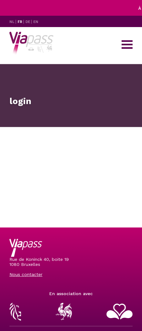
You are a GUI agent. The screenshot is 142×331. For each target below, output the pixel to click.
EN (35, 22)
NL (12, 22)
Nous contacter (25, 274)
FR (20, 22)
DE (28, 22)
